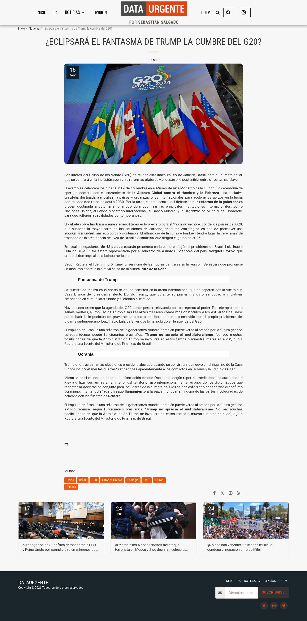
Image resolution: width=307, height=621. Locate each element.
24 (119, 510)
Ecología (132, 480)
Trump (159, 480)
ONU (147, 480)
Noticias (34, 28)
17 (27, 510)
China (70, 480)
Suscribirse (273, 592)
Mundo (69, 471)
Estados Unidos (112, 480)
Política (71, 486)
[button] (76, 12)
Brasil (82, 480)
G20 (94, 480)
